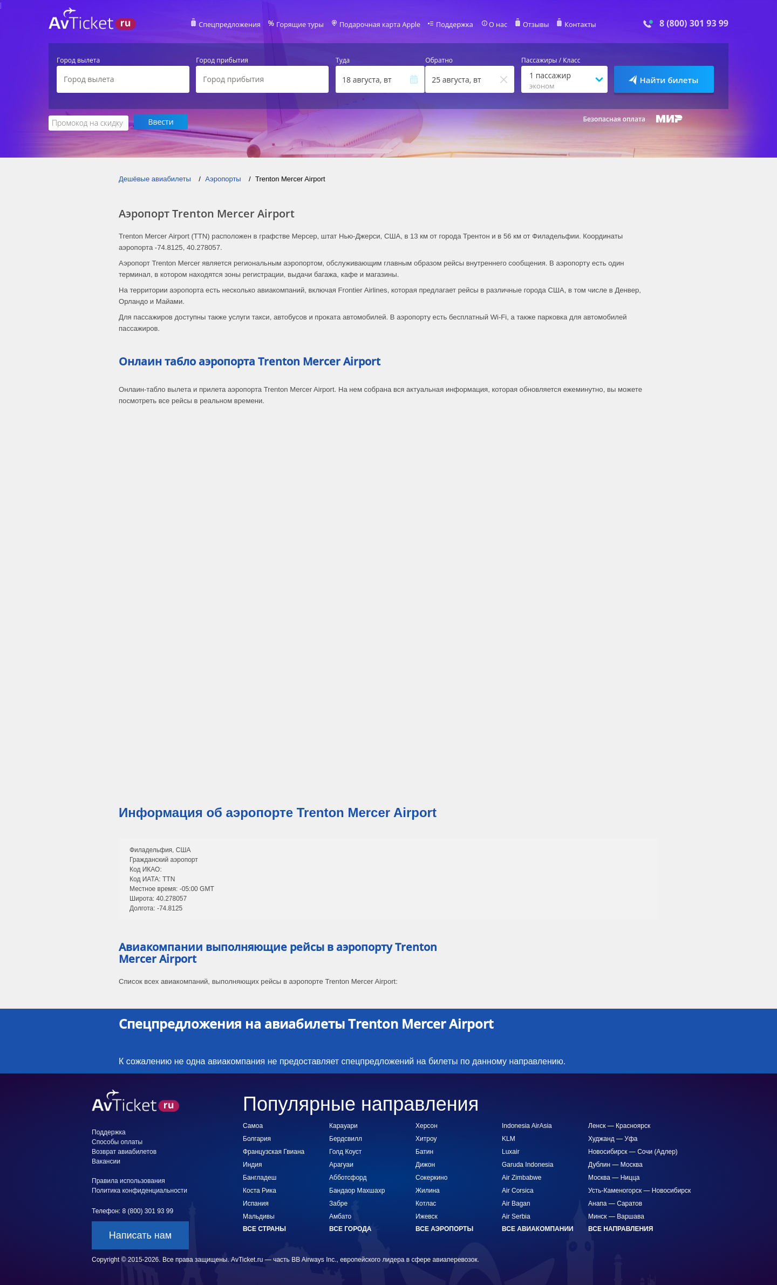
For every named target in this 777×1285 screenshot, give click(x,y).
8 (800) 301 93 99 (693, 23)
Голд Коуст (345, 1150)
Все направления (620, 1228)
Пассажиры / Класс (551, 60)
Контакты (574, 25)
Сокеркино (431, 1176)
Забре (338, 1202)
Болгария (257, 1137)
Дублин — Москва (615, 1163)
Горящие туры (303, 25)
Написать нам (140, 1234)
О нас (493, 25)
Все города (350, 1228)
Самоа (253, 1124)
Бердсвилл (345, 1137)
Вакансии (106, 1160)
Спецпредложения (235, 25)
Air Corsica (518, 1189)
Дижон (425, 1163)
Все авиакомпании (538, 1228)
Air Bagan (516, 1202)
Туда (343, 60)
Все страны (264, 1228)
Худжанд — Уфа (613, 1137)
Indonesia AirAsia (527, 1124)
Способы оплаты (117, 1141)
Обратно (439, 60)
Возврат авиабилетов (124, 1150)
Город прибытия (222, 60)
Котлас (425, 1202)
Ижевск (426, 1215)
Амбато (340, 1215)
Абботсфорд (347, 1176)
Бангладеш (259, 1176)
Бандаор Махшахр (357, 1189)
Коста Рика (259, 1189)
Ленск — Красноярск (619, 1124)
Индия (252, 1163)
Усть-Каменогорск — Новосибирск (639, 1189)
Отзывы (531, 25)
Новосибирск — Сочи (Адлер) (633, 1150)
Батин (424, 1150)
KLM (508, 1137)
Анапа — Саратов (615, 1202)
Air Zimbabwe (521, 1176)
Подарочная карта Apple (380, 25)
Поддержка (452, 25)
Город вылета (78, 60)
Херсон (426, 1124)
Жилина (427, 1189)
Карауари (343, 1124)
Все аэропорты (444, 1228)
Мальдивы (259, 1215)
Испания (256, 1202)
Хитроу (426, 1137)
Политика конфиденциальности (139, 1189)
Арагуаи (341, 1163)
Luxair (511, 1150)
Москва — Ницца (613, 1176)
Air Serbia (516, 1215)
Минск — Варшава (616, 1215)
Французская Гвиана (273, 1150)
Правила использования (128, 1180)
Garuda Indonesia (527, 1163)
